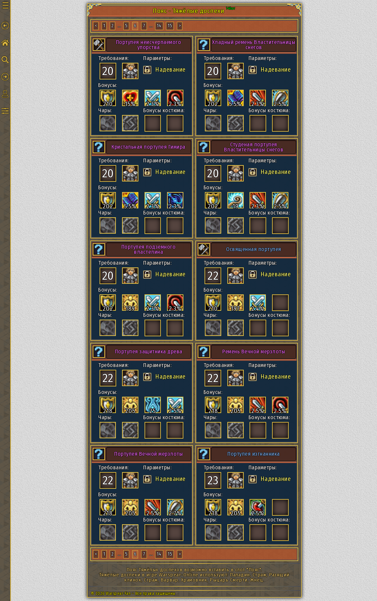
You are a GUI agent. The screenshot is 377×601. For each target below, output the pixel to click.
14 (159, 26)
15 (170, 26)
